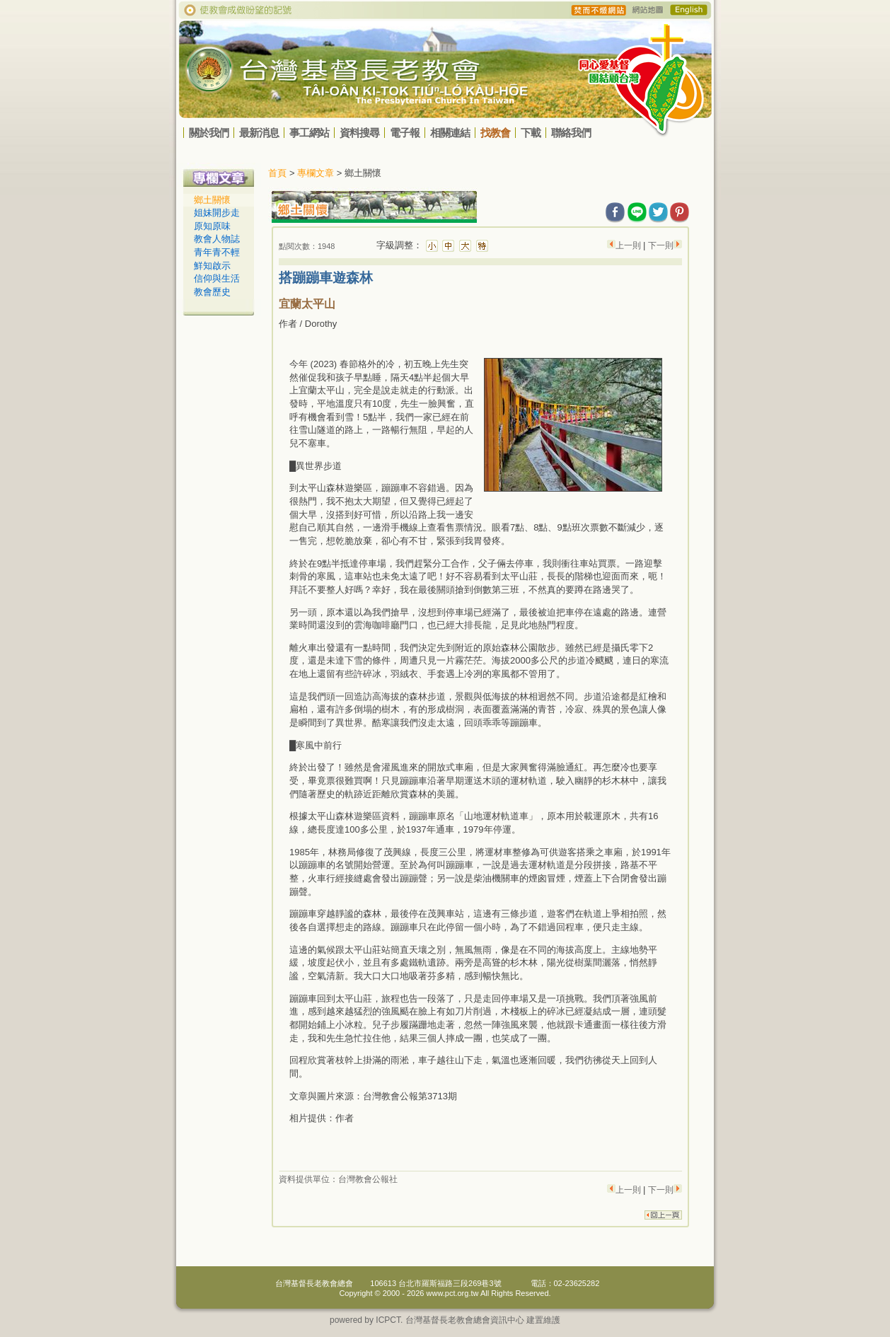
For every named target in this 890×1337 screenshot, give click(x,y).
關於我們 (209, 132)
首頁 (277, 173)
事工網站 (309, 132)
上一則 (629, 245)
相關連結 (450, 132)
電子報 (405, 132)
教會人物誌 (217, 238)
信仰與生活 (217, 278)
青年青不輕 (217, 252)
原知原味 (212, 226)
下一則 (661, 245)
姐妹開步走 (217, 212)
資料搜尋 (359, 132)
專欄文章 (315, 173)
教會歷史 (212, 291)
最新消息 (259, 132)
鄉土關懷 (212, 200)
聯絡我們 (571, 132)
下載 (531, 132)
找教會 (495, 132)
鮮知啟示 (212, 265)
